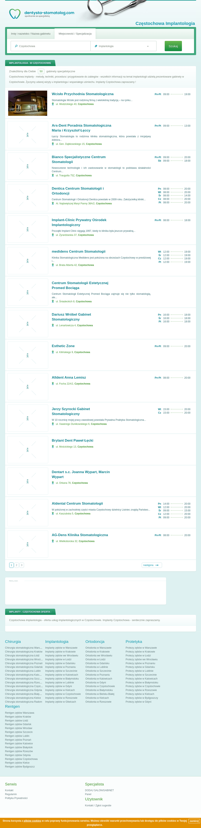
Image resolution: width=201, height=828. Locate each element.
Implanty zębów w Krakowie (60, 651)
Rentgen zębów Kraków (18, 716)
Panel (88, 794)
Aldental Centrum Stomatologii (77, 503)
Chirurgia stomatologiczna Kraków (23, 651)
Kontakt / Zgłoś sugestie (98, 805)
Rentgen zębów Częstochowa (21, 759)
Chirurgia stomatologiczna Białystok (24, 694)
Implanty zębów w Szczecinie (61, 670)
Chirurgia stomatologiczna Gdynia (23, 690)
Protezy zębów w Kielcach (140, 694)
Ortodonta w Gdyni (96, 682)
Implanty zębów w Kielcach (60, 690)
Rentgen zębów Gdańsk (18, 724)
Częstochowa (86, 104)
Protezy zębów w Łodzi (138, 655)
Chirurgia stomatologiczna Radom (23, 701)
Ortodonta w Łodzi (95, 659)
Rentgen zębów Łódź (16, 720)
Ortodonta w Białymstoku (99, 690)
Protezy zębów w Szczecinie (141, 674)
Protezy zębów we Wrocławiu (142, 659)
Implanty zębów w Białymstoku (62, 678)
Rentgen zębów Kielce (17, 762)
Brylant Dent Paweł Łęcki (72, 440)
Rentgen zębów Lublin (17, 736)
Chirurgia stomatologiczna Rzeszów (24, 682)
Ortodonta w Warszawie (99, 647)
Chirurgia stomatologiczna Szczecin (24, 678)
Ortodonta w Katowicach (99, 678)
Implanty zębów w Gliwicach (60, 701)
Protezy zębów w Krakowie (140, 651)
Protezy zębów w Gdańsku (140, 667)
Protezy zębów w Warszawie (141, 647)
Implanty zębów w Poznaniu (60, 667)
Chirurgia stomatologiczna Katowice (24, 674)
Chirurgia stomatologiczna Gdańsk (24, 667)
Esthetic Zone (63, 346)
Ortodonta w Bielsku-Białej (100, 694)
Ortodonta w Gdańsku (98, 663)
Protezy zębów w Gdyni (138, 701)
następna (148, 565)
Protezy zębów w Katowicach (142, 678)
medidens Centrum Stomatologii (79, 251)
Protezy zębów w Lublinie (139, 670)
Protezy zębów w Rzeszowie (141, 690)
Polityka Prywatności (16, 798)
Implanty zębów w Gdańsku (60, 663)
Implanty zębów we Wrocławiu (61, 655)
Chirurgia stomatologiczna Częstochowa (27, 686)
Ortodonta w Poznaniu (98, 674)
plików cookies (32, 820)
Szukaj (173, 46)
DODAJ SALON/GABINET (99, 790)
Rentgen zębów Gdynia (18, 755)
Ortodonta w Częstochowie (100, 686)
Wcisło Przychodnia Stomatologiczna (83, 94)
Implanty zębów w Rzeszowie (61, 697)
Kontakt (9, 790)
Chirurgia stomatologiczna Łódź (22, 655)
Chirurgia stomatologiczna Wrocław (24, 659)
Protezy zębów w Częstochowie (143, 686)
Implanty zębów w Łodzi (58, 659)
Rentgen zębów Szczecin (19, 732)
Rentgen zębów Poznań (18, 739)
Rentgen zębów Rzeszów (19, 751)
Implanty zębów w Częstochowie (63, 694)
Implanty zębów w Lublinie (59, 682)
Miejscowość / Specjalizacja (75, 33)
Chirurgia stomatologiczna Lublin (23, 670)
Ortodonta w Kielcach (97, 697)
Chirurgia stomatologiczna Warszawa (25, 647)
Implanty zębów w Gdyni (58, 686)
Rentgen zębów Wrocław (18, 728)
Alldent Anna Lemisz (69, 377)
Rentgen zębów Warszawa (19, 712)
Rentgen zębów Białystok (19, 747)
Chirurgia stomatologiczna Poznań (24, 663)
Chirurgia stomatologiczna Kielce (23, 697)
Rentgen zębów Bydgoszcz (20, 766)
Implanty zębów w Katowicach (61, 674)
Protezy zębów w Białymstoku (142, 682)
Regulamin (11, 794)
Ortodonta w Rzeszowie (99, 701)
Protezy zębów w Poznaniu (140, 663)
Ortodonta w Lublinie (97, 667)
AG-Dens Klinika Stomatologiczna (80, 535)
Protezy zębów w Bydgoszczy (142, 697)
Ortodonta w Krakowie (98, 651)
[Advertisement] (85, 592)
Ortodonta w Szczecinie (98, 670)
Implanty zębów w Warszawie (61, 647)
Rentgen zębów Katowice (19, 743)
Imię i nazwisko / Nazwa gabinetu (30, 33)
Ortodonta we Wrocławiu (99, 655)
